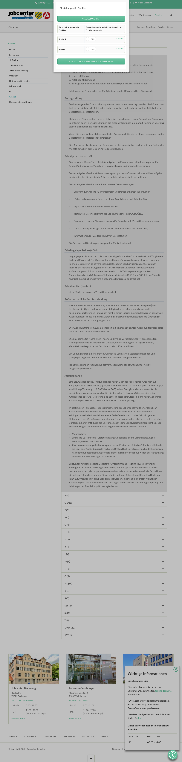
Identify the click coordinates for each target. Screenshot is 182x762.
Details (120, 38)
